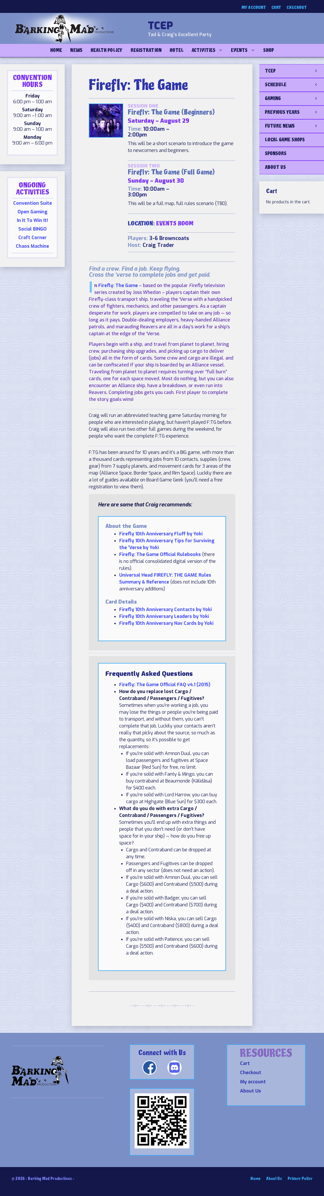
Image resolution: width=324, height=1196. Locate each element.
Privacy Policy (300, 1178)
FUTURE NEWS (294, 126)
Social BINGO (32, 229)
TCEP (160, 26)
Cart (276, 7)
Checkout (297, 7)
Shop (268, 50)
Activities (209, 50)
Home (56, 50)
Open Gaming (32, 212)
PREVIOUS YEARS (294, 112)
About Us (250, 1091)
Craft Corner (32, 238)
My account (253, 7)
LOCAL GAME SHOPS (285, 140)
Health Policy (107, 50)
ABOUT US (275, 167)
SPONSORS (275, 154)
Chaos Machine (32, 246)
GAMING (294, 98)
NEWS (76, 50)
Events (245, 50)
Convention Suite (32, 203)
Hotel (177, 50)
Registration (146, 50)
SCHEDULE (294, 85)
